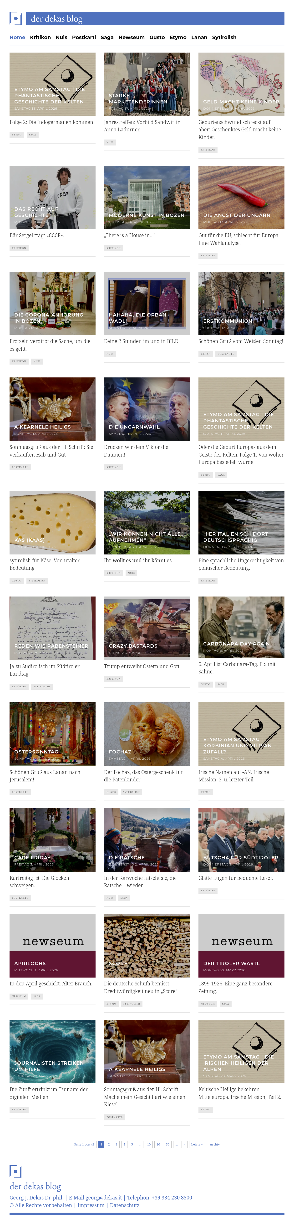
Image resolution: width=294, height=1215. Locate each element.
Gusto (157, 37)
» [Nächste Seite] (184, 1144)
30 (168, 1144)
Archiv (215, 1144)
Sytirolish (224, 37)
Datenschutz (125, 1205)
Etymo (178, 37)
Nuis (61, 37)
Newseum (131, 37)
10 (149, 1144)
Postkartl (84, 37)
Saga (107, 37)
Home (17, 37)
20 (158, 1144)
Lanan (199, 37)
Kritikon (40, 37)
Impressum (91, 1205)
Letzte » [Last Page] (197, 1144)
